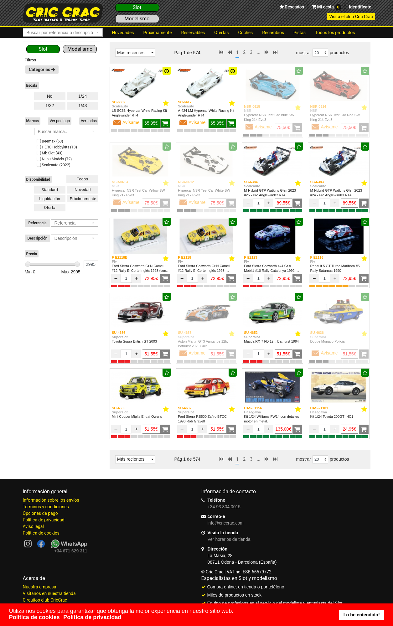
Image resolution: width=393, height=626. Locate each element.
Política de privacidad (44, 519)
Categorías (42, 69)
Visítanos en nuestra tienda (49, 593)
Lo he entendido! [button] (362, 614)
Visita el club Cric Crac (351, 16)
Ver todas (89, 121)
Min (30, 271)
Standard (50, 189)
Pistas (299, 32)
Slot (137, 7)
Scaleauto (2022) (53, 165)
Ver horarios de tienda (229, 539)
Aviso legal (33, 526)
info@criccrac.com (226, 522)
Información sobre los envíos (51, 500)
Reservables (193, 32)
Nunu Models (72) (54, 159)
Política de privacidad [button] (92, 617)
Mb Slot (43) (49, 153)
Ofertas (221, 32)
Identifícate (360, 6)
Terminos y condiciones (46, 506)
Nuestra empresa (39, 586)
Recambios (273, 32)
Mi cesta (328, 7)
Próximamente (157, 32)
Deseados (294, 7)
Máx (70, 271)
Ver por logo (59, 121)
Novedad (82, 189)
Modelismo (137, 19)
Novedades (123, 32)
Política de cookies (41, 532)
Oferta (49, 207)
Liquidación (49, 198)
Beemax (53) (49, 141)
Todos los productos (335, 32)
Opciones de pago (40, 513)
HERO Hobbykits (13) (56, 147)
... (258, 52)
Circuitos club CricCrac (45, 600)
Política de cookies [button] (34, 617)
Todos (82, 179)
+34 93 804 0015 (224, 506)
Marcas (32, 121)
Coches (245, 32)
